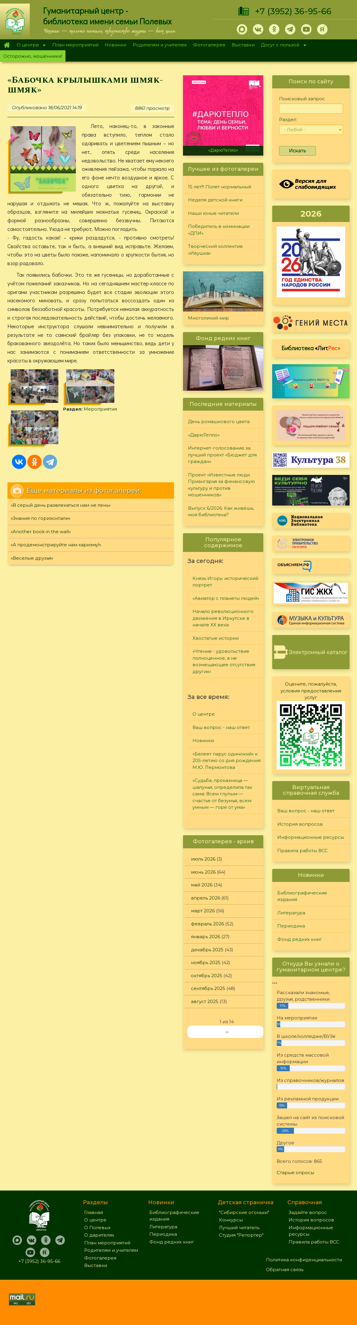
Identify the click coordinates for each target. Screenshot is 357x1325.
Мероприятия (100, 409)
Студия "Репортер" (241, 1235)
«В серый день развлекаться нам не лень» (61, 505)
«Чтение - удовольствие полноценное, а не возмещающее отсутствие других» (224, 661)
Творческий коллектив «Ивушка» (215, 249)
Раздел (287, 119)
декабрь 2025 (207, 949)
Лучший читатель (239, 1227)
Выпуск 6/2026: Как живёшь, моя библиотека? (221, 511)
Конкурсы (231, 1220)
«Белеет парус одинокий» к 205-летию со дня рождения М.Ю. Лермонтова (226, 760)
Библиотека (310, 348)
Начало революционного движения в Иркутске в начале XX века (222, 618)
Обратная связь (284, 1269)
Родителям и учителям (160, 45)
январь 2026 (205, 936)
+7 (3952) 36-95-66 (293, 11)
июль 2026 (203, 859)
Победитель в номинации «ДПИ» (219, 229)
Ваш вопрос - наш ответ (221, 727)
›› (227, 1032)
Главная (6, 45)
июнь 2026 (203, 872)
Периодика (291, 926)
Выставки (243, 45)
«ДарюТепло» (223, 150)
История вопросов (300, 824)
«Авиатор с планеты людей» (225, 598)
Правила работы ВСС (302, 850)
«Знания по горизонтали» (41, 518)
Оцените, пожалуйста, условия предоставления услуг (311, 690)
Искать (297, 151)
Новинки (115, 45)
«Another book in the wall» (41, 531)
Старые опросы (295, 1172)
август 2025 (204, 1001)
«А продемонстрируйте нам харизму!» (56, 544)
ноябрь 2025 (205, 962)
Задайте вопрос (308, 1212)
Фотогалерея (209, 45)
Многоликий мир (208, 318)
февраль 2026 (207, 924)
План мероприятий (75, 45)
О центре (29, 45)
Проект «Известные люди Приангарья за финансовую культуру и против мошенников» (221, 485)
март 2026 (203, 910)
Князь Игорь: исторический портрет (225, 581)
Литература (291, 913)
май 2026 (201, 885)
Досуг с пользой (282, 45)
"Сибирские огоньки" (244, 1212)
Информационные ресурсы (310, 837)
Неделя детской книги (215, 200)
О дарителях (99, 1235)
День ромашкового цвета (219, 421)
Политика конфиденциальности (304, 1260)
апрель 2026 (205, 898)
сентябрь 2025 (208, 988)
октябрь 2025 (206, 975)
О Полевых (97, 1227)
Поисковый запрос (302, 98)
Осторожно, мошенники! (32, 56)
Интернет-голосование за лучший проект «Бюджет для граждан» (222, 454)
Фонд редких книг (299, 939)
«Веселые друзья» (32, 558)
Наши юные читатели (213, 213)
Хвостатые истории (215, 638)
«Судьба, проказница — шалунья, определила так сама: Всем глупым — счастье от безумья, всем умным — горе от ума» (222, 794)
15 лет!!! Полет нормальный (219, 187)
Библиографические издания (302, 896)
